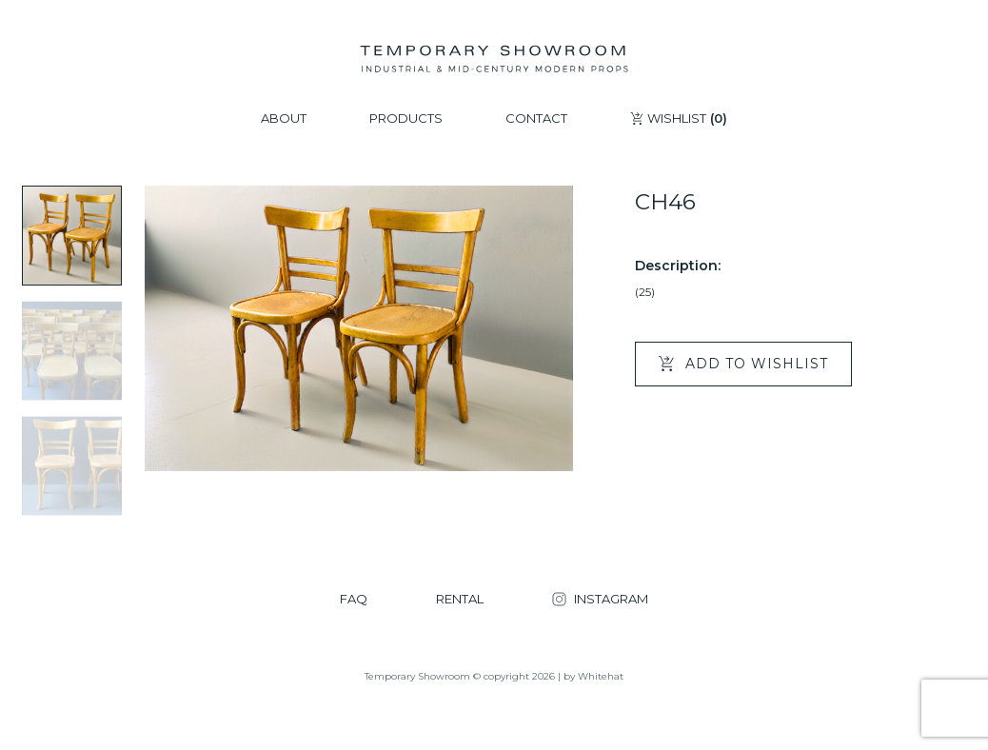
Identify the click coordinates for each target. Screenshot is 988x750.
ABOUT (283, 118)
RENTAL (460, 599)
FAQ (353, 599)
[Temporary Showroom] (493, 59)
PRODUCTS (406, 118)
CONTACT (536, 118)
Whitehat (600, 676)
